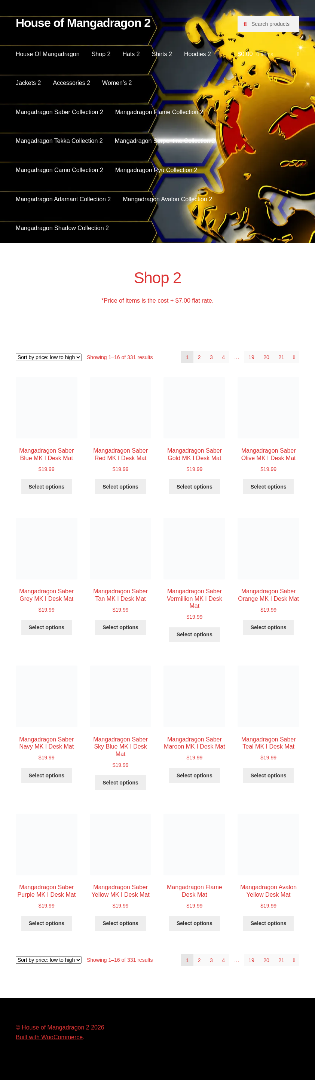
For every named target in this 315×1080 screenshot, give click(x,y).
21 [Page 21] (281, 357)
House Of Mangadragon (48, 54)
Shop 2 (101, 54)
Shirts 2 (162, 54)
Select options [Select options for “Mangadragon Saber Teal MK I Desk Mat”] (269, 775)
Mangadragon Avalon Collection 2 (167, 199)
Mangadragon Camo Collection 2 (59, 170)
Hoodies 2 (197, 54)
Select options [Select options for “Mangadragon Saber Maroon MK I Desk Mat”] (194, 775)
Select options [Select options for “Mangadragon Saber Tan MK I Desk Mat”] (120, 627)
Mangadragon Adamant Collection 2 (63, 199)
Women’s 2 (117, 83)
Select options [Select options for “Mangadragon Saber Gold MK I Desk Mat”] (194, 487)
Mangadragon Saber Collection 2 (59, 112)
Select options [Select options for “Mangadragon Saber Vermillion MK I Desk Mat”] (194, 634)
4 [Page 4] (223, 357)
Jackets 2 (28, 83)
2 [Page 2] (199, 357)
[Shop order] (49, 357)
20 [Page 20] (266, 357)
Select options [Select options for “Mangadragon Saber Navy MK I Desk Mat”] (46, 775)
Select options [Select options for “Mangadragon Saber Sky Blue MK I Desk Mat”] (120, 783)
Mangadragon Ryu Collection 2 (156, 170)
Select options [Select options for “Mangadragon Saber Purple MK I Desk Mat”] (46, 923)
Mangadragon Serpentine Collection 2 (165, 141)
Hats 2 (131, 54)
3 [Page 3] (211, 357)
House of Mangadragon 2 (83, 23)
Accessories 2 (71, 83)
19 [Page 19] (251, 357)
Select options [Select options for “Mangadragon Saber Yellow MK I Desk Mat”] (120, 923)
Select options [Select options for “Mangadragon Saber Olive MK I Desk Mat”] (269, 487)
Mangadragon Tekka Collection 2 (59, 141)
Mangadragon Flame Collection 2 (159, 112)
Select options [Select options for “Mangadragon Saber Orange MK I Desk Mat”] (269, 627)
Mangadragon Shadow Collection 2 (62, 228)
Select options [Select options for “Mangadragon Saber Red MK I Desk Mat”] (120, 487)
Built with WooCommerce (49, 1037)
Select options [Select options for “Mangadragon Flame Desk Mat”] (194, 923)
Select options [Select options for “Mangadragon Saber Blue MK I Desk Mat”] (46, 487)
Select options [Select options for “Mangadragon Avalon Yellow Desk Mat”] (269, 923)
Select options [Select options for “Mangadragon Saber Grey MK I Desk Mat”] (46, 627)
